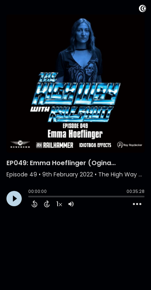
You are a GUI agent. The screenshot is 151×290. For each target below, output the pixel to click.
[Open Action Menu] (137, 204)
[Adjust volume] (71, 204)
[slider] (30, 197)
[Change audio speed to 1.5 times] (59, 204)
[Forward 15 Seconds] (47, 204)
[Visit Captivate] (142, 10)
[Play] (14, 198)
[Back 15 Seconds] (34, 204)
